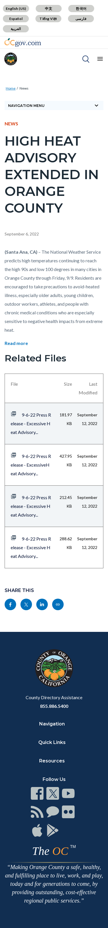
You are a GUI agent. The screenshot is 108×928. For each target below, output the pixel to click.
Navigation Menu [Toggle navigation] (54, 105)
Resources (52, 761)
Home (11, 88)
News (24, 88)
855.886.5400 (54, 706)
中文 (48, 8)
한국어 (81, 8)
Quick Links (52, 742)
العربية (16, 29)
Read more (16, 343)
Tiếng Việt (48, 18)
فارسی (80, 18)
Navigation (52, 724)
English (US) (16, 8)
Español (16, 18)
